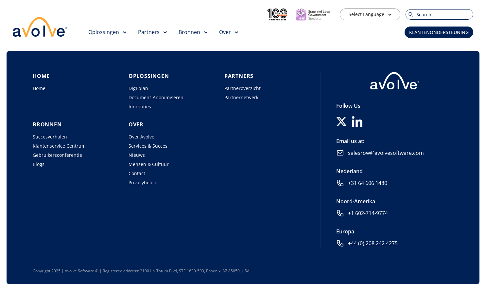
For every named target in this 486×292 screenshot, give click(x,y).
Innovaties (140, 106)
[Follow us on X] (341, 121)
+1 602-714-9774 (368, 213)
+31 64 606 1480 (367, 183)
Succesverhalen (50, 137)
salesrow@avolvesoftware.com (386, 152)
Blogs (38, 164)
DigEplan (138, 88)
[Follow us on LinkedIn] (357, 121)
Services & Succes (148, 146)
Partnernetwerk (241, 97)
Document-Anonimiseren (156, 97)
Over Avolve (141, 137)
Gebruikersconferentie (57, 155)
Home (39, 88)
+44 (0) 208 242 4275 (373, 243)
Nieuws (137, 155)
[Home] (394, 80)
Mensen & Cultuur (149, 164)
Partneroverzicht (242, 88)
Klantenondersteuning (439, 32)
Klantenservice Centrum (59, 146)
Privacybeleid (143, 182)
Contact (137, 173)
